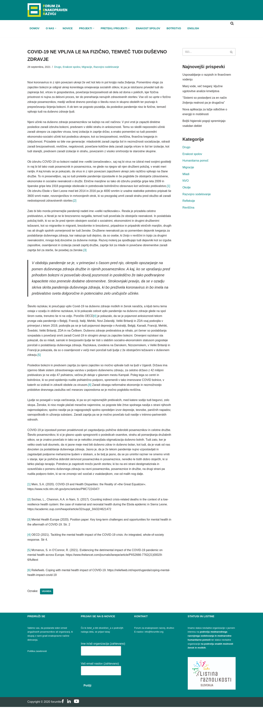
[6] (90, 390)
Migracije (87, 67)
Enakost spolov (149, 28)
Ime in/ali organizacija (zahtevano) (103, 655)
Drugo (58, 67)
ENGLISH (194, 28)
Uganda (47, 599)
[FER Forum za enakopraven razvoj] (47, 10)
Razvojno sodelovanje (107, 67)
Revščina (188, 209)
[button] (55, 28)
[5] (53, 359)
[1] (62, 193)
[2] (122, 203)
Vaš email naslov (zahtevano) (101, 675)
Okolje (186, 189)
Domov (34, 28)
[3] (124, 253)
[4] (95, 320)
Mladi (185, 175)
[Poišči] (232, 23)
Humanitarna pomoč (195, 162)
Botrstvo (174, 28)
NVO (185, 182)
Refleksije (188, 202)
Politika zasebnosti (37, 659)
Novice (68, 28)
